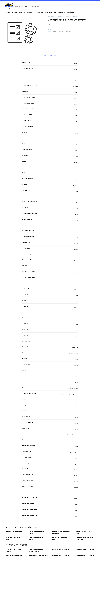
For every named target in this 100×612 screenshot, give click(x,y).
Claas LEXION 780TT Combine (82, 551)
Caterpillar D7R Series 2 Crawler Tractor (36, 551)
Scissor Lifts (48, 12)
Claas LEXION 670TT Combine (82, 557)
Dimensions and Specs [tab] (50, 55)
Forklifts (29, 12)
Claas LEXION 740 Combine (60, 556)
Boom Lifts (22, 12)
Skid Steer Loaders (59, 12)
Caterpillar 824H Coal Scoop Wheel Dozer (61, 533)
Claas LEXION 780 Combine (60, 550)
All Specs (7, 12)
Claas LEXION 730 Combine (14, 556)
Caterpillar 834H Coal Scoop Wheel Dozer (85, 539)
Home (49, 16)
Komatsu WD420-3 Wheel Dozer (84, 533)
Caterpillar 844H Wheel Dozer (36, 539)
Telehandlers (70, 12)
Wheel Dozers (60, 16)
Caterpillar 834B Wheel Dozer (13, 539)
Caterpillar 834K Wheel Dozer (59, 539)
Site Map (14, 12)
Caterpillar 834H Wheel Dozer (36, 533)
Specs (53, 16)
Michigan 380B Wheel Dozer (14, 532)
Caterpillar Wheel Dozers (71, 16)
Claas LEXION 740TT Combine (35, 557)
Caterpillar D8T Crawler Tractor (13, 551)
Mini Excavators (38, 12)
